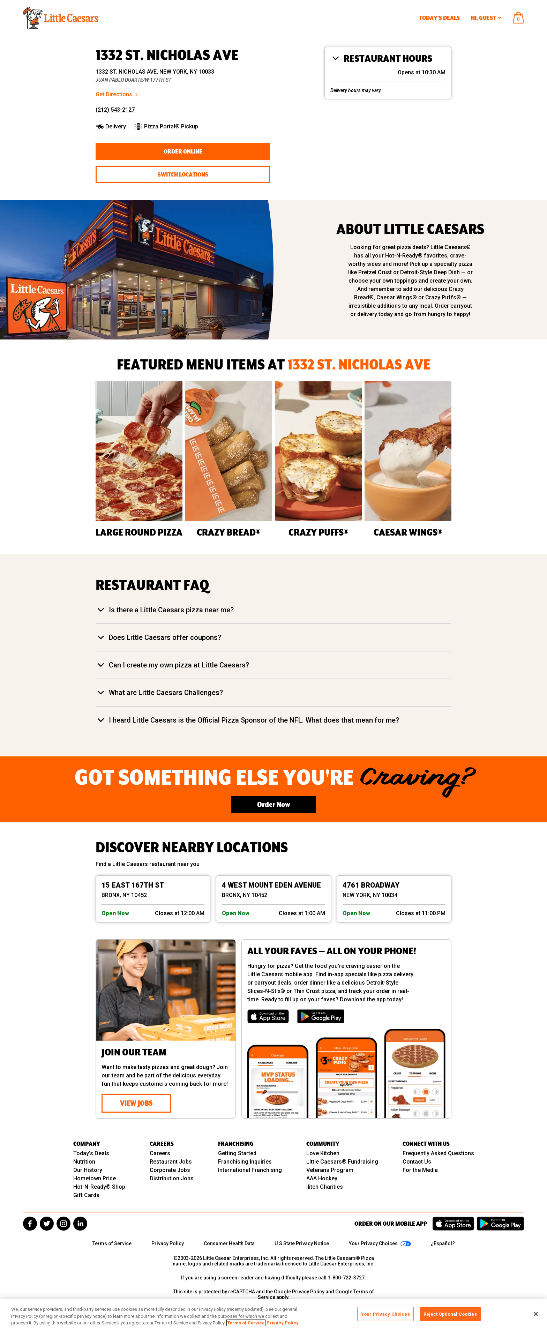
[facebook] (30, 1224)
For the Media (420, 1170)
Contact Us (417, 1161)
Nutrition (84, 1161)
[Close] (536, 1314)
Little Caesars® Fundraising (342, 1161)
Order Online (183, 151)
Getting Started (237, 1153)
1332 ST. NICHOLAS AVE (167, 55)
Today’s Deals (439, 18)
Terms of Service (112, 1243)
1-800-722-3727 (346, 1277)
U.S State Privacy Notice (302, 1243)
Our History (87, 1170)
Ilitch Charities (324, 1186)
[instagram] (63, 1224)
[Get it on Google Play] (320, 1016)
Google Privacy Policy (299, 1291)
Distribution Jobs (172, 1178)
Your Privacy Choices (385, 1313)
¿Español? (443, 1243)
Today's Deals (91, 1153)
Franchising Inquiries (245, 1161)
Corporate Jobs (170, 1170)
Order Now (273, 804)
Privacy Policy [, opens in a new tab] (283, 1322)
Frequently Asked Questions (438, 1153)
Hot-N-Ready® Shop (99, 1186)
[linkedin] (80, 1224)
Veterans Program (329, 1170)
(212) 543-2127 (115, 110)
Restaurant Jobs (171, 1161)
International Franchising (250, 1170)
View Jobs (136, 1103)
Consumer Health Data (229, 1243)
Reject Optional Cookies (450, 1313)
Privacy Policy (167, 1243)
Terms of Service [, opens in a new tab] (246, 1322)
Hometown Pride (94, 1178)
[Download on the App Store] (268, 1016)
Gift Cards (86, 1195)
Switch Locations (183, 174)
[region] (273, 1314)
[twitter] (47, 1224)
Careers (160, 1153)
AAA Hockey (321, 1178)
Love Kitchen (322, 1153)
